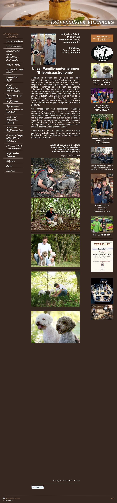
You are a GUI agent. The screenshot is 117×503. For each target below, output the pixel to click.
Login (112, 498)
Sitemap (17, 499)
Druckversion (8, 499)
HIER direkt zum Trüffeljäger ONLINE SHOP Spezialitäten (102, 38)
